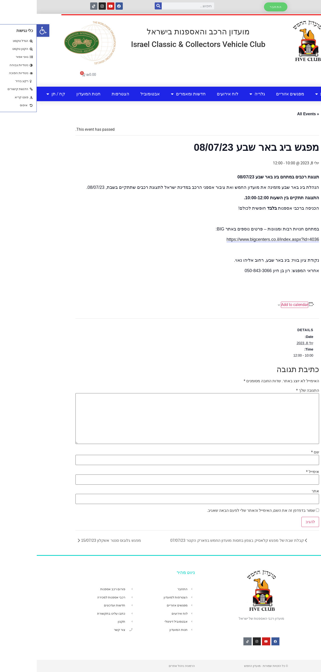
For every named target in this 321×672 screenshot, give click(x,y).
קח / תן (19, 94)
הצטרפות (84, 93)
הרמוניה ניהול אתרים (145, 666)
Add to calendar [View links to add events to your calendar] (257, 304)
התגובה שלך (270, 390)
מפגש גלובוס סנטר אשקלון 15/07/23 (73, 540)
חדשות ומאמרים (151, 94)
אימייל (275, 472)
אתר (278, 491)
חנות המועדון (52, 93)
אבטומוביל (113, 93)
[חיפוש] (121, 5)
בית (308, 93)
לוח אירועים (191, 93)
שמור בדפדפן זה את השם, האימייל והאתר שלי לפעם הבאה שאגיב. (224, 510)
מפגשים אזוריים (253, 93)
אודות (286, 94)
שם (278, 452)
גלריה (220, 94)
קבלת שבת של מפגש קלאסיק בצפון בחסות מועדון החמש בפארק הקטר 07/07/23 (200, 540)
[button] (6, 30)
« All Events (271, 114)
